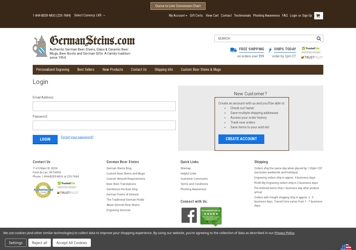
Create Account (241, 138)
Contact (226, 15)
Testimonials (242, 15)
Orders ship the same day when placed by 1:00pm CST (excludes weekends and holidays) (288, 170)
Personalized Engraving (52, 69)
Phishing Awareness (266, 15)
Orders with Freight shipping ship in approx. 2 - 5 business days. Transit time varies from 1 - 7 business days (288, 201)
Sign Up (307, 15)
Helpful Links (188, 173)
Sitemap (185, 168)
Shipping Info (164, 69)
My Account (178, 15)
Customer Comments (194, 178)
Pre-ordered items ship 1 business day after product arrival (286, 190)
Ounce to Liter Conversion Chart (178, 6)
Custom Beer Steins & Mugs (201, 69)
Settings (16, 242)
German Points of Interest (122, 194)
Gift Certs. (196, 15)
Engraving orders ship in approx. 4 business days (284, 177)
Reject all (39, 242)
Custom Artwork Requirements (125, 178)
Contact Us (139, 69)
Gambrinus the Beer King (122, 189)
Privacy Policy (284, 233)
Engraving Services (118, 210)
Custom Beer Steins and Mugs (125, 173)
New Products (112, 69)
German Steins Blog (118, 168)
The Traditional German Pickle (125, 199)
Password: (40, 116)
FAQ (285, 15)
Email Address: (43, 97)
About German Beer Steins (123, 205)
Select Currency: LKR (89, 15)
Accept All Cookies (71, 242)
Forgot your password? (77, 137)
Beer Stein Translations (121, 184)
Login (293, 15)
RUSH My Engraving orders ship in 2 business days (286, 182)
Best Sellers (85, 69)
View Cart (212, 15)
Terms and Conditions (194, 184)
